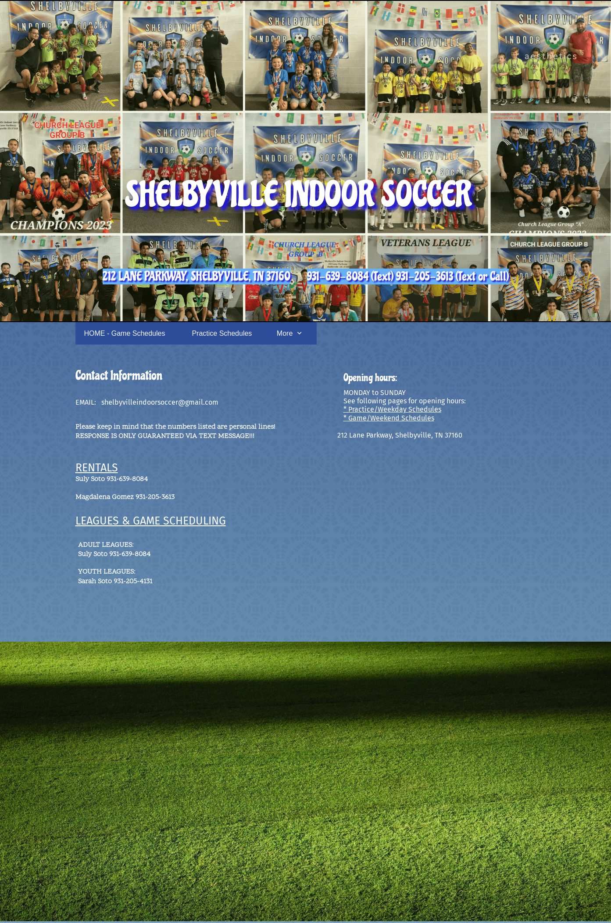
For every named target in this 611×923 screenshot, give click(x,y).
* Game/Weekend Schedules (388, 418)
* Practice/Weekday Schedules (392, 409)
